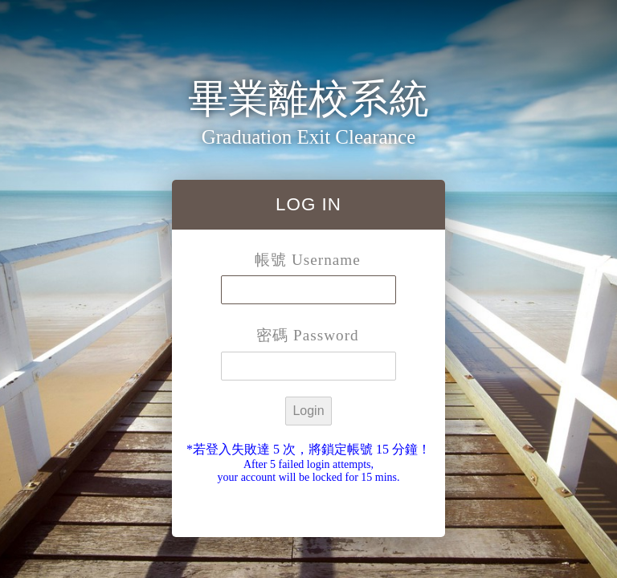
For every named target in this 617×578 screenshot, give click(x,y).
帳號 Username (308, 259)
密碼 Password (307, 335)
